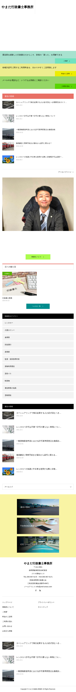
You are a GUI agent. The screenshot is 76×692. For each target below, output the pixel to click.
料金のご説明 (7, 617)
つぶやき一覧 (36, 306)
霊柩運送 (8, 395)
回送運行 (8, 345)
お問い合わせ (7, 626)
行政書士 (7, 273)
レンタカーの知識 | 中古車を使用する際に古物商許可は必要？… (39, 157)
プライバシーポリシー (46, 602)
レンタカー (9, 323)
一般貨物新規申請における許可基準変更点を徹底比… (38, 441)
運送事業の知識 (10, 388)
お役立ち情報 (7, 631)
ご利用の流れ (7, 621)
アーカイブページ (64, 172)
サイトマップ (43, 607)
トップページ (7, 602)
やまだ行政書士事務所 (17, 7)
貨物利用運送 (10, 366)
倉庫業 (7, 337)
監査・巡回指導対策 (12, 359)
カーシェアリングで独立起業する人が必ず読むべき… (38, 413)
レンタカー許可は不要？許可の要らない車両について (35, 116)
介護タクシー (10, 330)
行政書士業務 (7, 298)
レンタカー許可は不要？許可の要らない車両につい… (38, 427)
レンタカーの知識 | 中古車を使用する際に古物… (36, 469)
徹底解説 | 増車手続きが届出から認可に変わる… (36, 455)
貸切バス (8, 373)
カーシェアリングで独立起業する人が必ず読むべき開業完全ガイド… (41, 102)
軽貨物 (7, 381)
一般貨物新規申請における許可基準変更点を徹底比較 (35, 129)
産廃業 (7, 352)
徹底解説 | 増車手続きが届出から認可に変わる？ (34, 143)
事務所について (36, 257)
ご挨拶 (4, 612)
